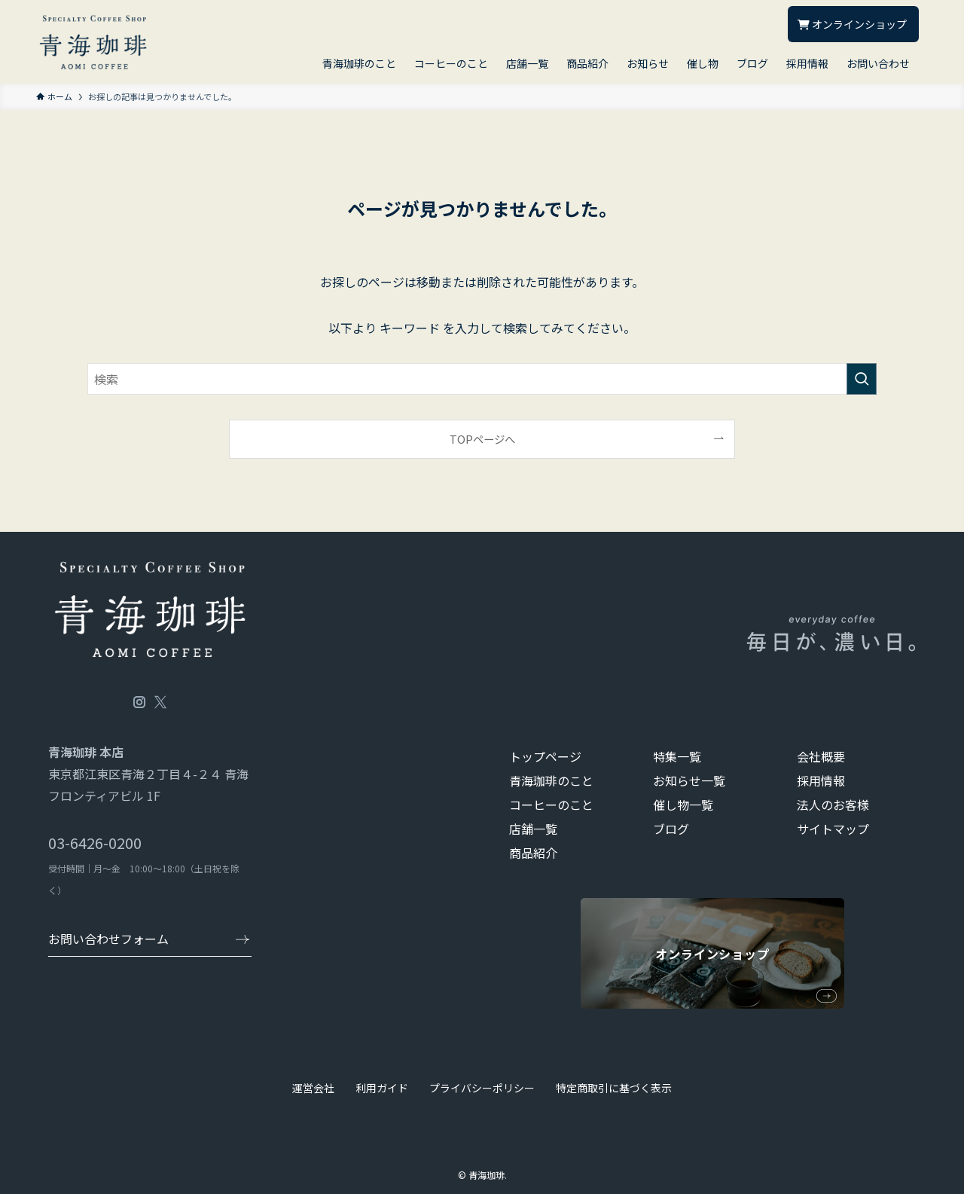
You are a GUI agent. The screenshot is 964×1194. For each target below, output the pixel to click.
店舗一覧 (533, 829)
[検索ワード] (482, 379)
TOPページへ (482, 439)
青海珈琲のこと (551, 780)
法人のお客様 (833, 804)
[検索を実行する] (862, 379)
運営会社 (313, 1087)
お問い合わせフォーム (108, 939)
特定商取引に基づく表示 (614, 1087)
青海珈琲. (487, 1174)
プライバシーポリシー (482, 1087)
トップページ (545, 756)
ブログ (671, 829)
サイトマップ (833, 829)
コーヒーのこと (551, 804)
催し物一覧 (683, 804)
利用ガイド (381, 1087)
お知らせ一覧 (689, 780)
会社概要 (821, 756)
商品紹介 (533, 853)
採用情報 (821, 780)
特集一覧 (677, 756)
